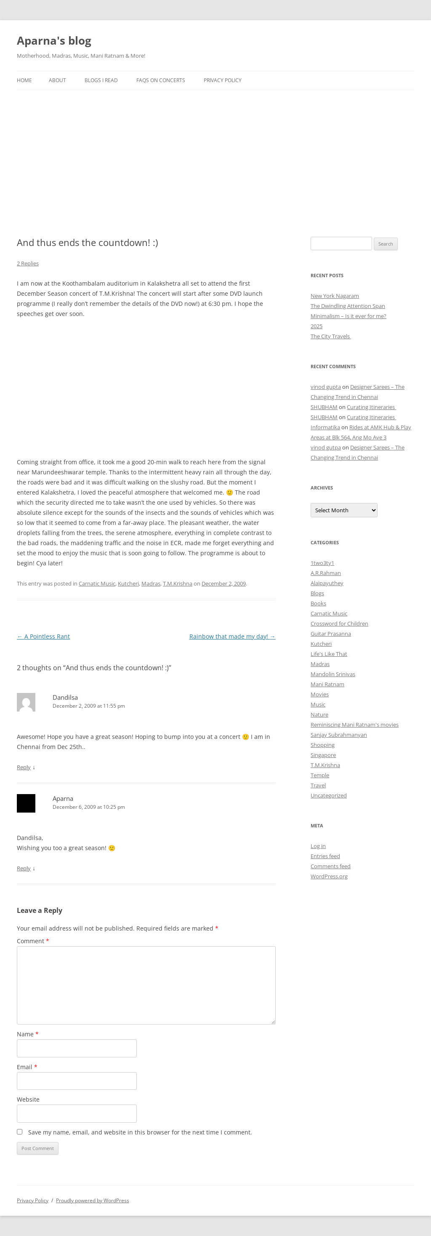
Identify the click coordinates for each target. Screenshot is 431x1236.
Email (27, 1067)
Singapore (323, 755)
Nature (319, 714)
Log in (318, 846)
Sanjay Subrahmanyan (339, 734)
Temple (320, 775)
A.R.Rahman (326, 573)
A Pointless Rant (43, 636)
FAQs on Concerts (160, 80)
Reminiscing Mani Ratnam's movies (355, 724)
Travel (318, 785)
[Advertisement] (215, 153)
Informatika (325, 427)
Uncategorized (329, 795)
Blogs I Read (101, 80)
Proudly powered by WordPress (92, 1200)
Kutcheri (128, 583)
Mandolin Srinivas (333, 674)
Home (24, 80)
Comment (33, 941)
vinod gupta (326, 387)
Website (28, 1099)
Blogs (317, 593)
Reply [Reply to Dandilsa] (24, 767)
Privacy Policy (223, 80)
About (57, 80)
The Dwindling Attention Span (348, 306)
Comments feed (331, 866)
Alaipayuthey (327, 583)
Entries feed (325, 856)
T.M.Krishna (177, 583)
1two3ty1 (322, 563)
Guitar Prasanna (331, 633)
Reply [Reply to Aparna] (24, 868)
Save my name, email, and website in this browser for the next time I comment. (140, 1132)
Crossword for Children (339, 623)
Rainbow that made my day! (232, 636)
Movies (320, 694)
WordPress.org (329, 876)
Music (318, 704)
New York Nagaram (335, 296)
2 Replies (28, 263)
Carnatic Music (97, 583)
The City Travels (331, 336)
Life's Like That (329, 654)
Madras (150, 583)
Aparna (63, 798)
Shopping (323, 745)
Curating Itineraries (371, 407)
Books (318, 603)
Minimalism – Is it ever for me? (348, 316)
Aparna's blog (54, 40)
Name (28, 1034)
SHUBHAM (324, 407)
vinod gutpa (326, 447)
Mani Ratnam (327, 684)
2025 (316, 326)
